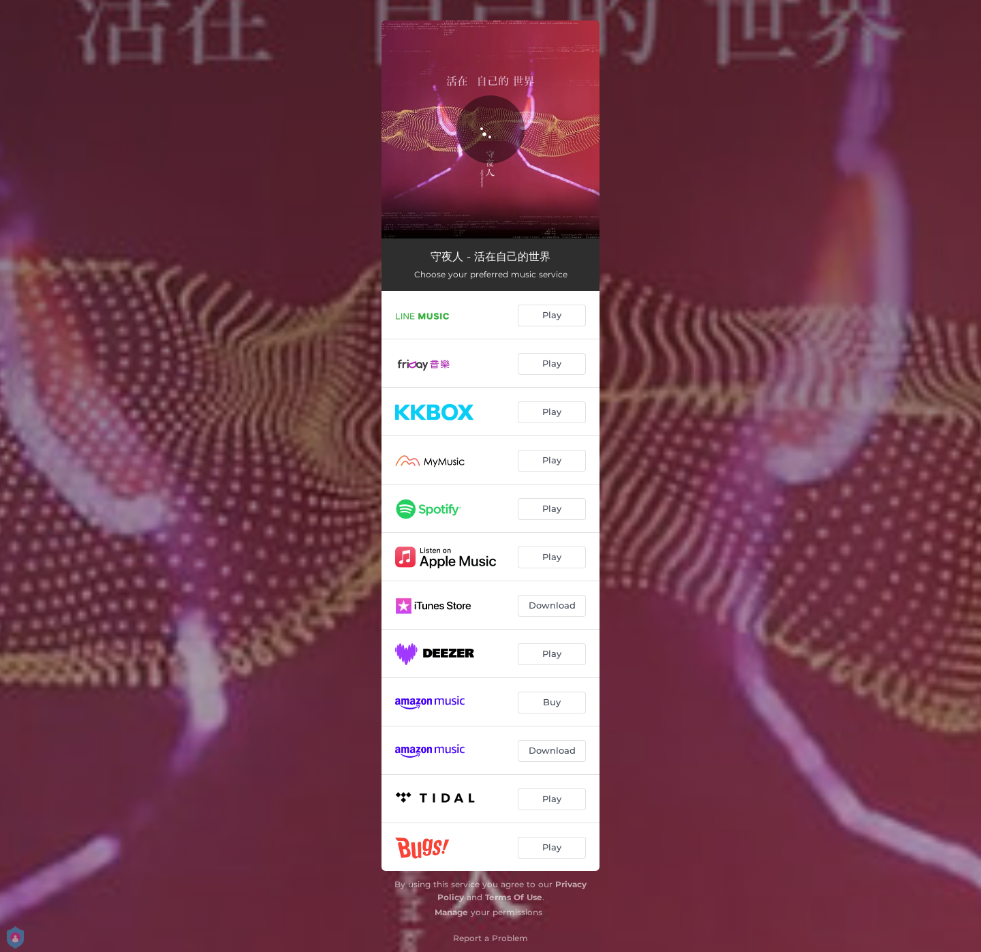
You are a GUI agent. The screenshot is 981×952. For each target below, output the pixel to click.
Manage (451, 912)
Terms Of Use (513, 897)
